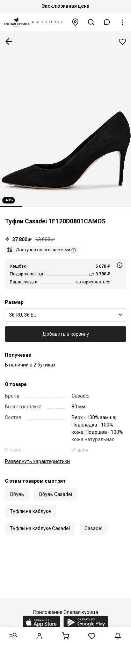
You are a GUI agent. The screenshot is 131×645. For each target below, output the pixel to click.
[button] (107, 22)
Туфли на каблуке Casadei (40, 528)
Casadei (93, 528)
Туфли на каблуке (30, 511)
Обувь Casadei (55, 494)
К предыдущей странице (9, 41)
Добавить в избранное (122, 41)
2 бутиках (45, 365)
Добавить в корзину (65, 334)
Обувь (17, 494)
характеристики (37, 461)
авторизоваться (93, 281)
